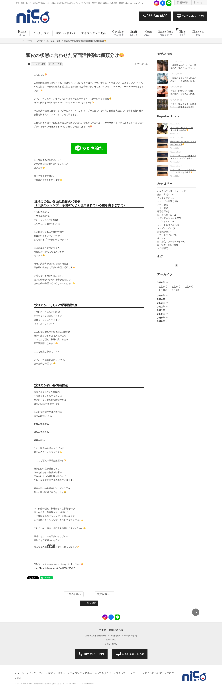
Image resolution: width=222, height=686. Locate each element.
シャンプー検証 (38, 64)
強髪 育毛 (162, 194)
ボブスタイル (163, 221)
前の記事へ (74, 594)
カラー (160, 208)
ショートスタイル (165, 225)
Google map (129, 636)
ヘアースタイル (164, 235)
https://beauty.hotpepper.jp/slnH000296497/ (54, 568)
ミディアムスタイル (167, 218)
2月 (161, 290)
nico (159, 238)
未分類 (160, 248)
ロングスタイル (164, 215)
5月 (161, 286)
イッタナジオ (163, 198)
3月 (187, 286)
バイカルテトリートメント (170, 191)
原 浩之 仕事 (55, 64)
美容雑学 (161, 231)
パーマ (160, 204)
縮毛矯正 (161, 211)
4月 (174, 286)
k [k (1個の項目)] (176, 265)
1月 (174, 290)
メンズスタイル (164, 228)
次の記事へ (104, 594)
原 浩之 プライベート (169, 241)
